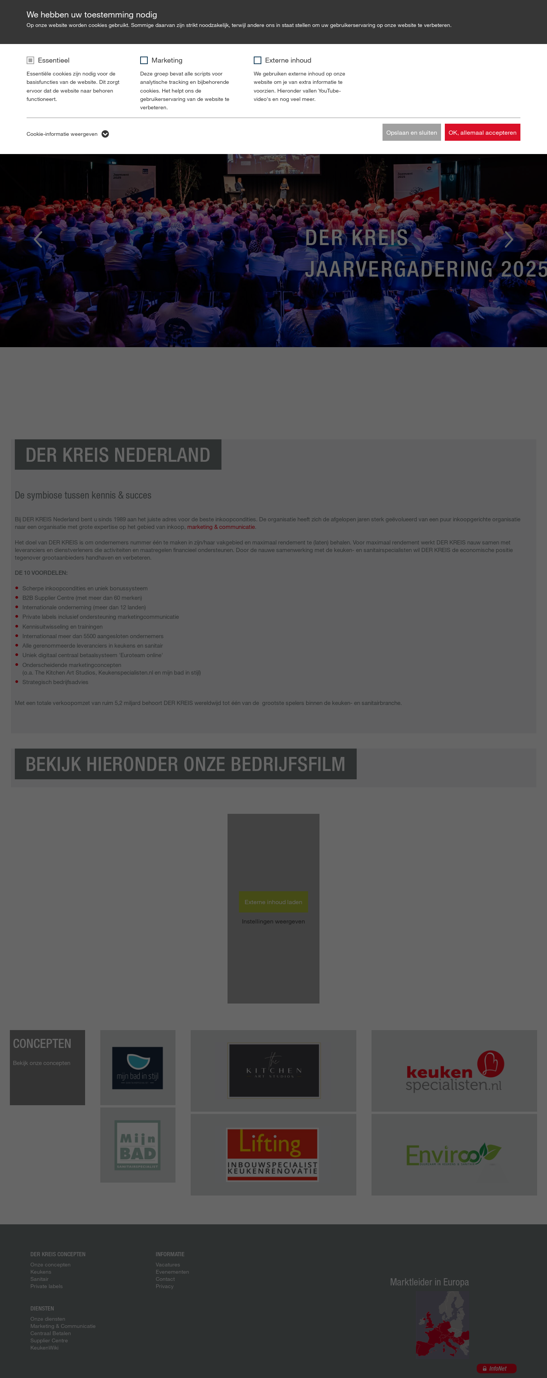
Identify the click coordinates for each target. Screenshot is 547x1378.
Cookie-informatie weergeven (62, 134)
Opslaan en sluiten (411, 132)
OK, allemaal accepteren (483, 132)
